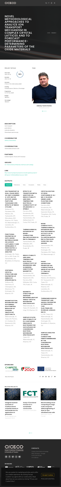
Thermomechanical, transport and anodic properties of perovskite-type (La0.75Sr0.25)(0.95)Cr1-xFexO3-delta (49, 305)
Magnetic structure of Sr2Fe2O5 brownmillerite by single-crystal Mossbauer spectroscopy (30, 297)
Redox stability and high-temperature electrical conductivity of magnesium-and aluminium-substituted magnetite (30, 263)
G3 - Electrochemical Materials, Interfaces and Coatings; (19, 164)
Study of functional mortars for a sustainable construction (29, 405)
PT (48, 3)
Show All (8, 184)
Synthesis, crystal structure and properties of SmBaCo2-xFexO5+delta (11, 275)
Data (24, 184)
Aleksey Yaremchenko (44, 106)
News (44, 184)
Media (38, 184)
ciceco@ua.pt (34, 457)
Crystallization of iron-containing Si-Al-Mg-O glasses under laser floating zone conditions (48, 197)
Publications (17, 184)
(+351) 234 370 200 (36, 455)
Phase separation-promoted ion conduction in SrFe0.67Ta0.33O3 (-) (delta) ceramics (48, 267)
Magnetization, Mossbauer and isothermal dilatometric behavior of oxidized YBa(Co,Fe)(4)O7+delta (11, 307)
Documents (31, 184)
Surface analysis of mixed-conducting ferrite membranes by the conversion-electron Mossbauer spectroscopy (48, 340)
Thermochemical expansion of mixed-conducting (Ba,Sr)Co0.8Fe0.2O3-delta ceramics (31, 234)
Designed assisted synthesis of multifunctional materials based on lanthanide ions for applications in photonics (11, 408)
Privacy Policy (30, 483)
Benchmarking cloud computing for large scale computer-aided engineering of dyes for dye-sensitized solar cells (48, 407)
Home (48, 32)
